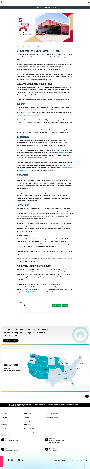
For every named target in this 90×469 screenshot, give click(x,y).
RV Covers (26, 417)
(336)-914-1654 (30, 292)
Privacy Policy (75, 460)
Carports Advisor (63, 152)
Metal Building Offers (51, 421)
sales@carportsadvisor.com (12, 450)
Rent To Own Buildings (52, 413)
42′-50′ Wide (4, 424)
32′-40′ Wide (4, 421)
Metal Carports (27, 413)
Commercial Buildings (29, 432)
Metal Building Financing (52, 417)
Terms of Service (84, 460)
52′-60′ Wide (4, 428)
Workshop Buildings (29, 428)
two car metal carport (24, 170)
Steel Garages (27, 421)
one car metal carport (65, 168)
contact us (39, 292)
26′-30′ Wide (4, 417)
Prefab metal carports (23, 120)
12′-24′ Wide (4, 413)
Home (32, 7)
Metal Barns (27, 424)
